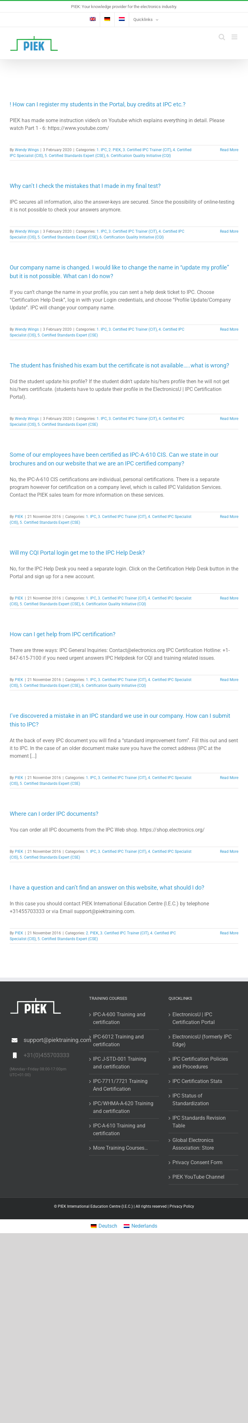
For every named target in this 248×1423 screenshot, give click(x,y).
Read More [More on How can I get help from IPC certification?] (229, 679)
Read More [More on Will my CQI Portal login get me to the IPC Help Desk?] (229, 598)
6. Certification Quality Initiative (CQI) (139, 155)
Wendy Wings (27, 150)
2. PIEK (114, 150)
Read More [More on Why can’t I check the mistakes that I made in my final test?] (229, 231)
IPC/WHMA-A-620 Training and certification (123, 1107)
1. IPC (102, 150)
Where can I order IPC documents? (54, 813)
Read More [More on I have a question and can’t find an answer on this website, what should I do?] (229, 933)
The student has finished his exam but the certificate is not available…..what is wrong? (119, 365)
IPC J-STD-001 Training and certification (119, 1063)
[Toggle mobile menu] (235, 37)
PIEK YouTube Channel (198, 1177)
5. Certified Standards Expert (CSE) (75, 155)
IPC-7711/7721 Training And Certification (120, 1085)
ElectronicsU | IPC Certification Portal (193, 1018)
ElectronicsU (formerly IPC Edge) (202, 1041)
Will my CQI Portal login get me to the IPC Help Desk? (77, 552)
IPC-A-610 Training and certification (119, 1129)
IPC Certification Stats (197, 1081)
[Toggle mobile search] (222, 37)
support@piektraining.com (51, 1040)
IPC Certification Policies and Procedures (200, 1063)
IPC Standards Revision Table (199, 1122)
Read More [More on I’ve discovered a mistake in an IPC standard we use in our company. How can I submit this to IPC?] (229, 777)
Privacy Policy (182, 1206)
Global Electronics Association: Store (193, 1144)
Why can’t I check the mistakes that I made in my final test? (85, 185)
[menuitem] (93, 20)
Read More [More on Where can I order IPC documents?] (229, 851)
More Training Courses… (120, 1148)
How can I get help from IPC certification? (63, 634)
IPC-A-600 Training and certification (119, 1018)
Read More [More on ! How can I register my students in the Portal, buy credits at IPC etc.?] (229, 150)
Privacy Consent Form (197, 1162)
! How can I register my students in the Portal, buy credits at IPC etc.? (98, 104)
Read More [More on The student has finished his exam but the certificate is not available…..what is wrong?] (229, 418)
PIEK (19, 516)
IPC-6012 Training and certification (118, 1041)
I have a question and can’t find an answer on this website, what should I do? (107, 887)
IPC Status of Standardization (190, 1099)
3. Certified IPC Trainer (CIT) (147, 150)
